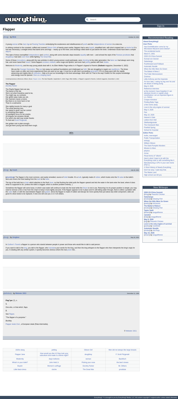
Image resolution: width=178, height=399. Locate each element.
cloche (54, 369)
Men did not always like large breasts (122, 350)
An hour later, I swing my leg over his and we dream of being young (159, 83)
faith (85, 69)
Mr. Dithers (122, 366)
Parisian (119, 55)
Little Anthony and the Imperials (156, 79)
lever (51, 183)
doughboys (10, 57)
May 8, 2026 (148, 86)
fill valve (120, 177)
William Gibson (149, 143)
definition (7, 293)
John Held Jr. (54, 362)
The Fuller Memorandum (153, 74)
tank (38, 179)
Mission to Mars (150, 148)
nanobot (147, 215)
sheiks (106, 62)
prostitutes (127, 55)
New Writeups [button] (160, 187)
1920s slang (20, 350)
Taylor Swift (148, 210)
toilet (66, 177)
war (40, 69)
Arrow (146, 153)
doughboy (88, 354)
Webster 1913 (20, 293)
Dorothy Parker (11, 86)
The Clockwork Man (151, 125)
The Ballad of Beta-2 (151, 71)
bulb (79, 177)
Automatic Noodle (150, 66)
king (25, 248)
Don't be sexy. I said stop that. (155, 170)
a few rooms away (151, 105)
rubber (97, 177)
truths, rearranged (150, 136)
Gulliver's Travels (13, 244)
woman (15, 44)
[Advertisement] (89, 7)
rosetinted (156, 226)
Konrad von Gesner (151, 59)
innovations (21, 60)
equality (83, 55)
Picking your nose (88, 362)
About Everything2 (150, 42)
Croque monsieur (150, 100)
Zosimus (147, 77)
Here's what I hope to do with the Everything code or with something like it (159, 159)
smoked (46, 62)
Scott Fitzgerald (20, 120)
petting (87, 62)
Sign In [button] (160, 26)
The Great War (45, 57)
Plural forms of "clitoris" (152, 156)
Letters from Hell (150, 120)
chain (27, 183)
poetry (147, 203)
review (147, 199)
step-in (8, 51)
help (146, 217)
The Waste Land (150, 172)
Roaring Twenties (38, 44)
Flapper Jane (37, 79)
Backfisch (122, 359)
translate (52, 248)
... (75, 250)
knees (28, 62)
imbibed (53, 62)
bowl (47, 179)
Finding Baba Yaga (151, 102)
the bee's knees (122, 362)
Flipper (11, 314)
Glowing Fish (157, 199)
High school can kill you (153, 175)
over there (25, 57)
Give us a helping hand (42, 75)
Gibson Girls (52, 48)
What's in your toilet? (20, 362)
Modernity (18, 66)
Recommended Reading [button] (160, 38)
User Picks (147, 44)
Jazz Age (26, 44)
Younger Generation (27, 69)
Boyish (20, 366)
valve (10, 192)
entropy (147, 141)
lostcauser (156, 203)
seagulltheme (158, 212)
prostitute (122, 369)
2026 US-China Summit (153, 56)
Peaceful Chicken (158, 194)
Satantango (148, 61)
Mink (14, 37)
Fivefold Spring (149, 127)
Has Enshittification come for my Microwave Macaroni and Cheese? (157, 48)
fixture (85, 188)
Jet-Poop (156, 230)
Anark (14, 170)
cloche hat (130, 48)
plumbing (10, 177)
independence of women (103, 44)
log (146, 221)
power (69, 250)
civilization (37, 73)
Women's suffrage (54, 366)
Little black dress (20, 369)
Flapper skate (11, 324)
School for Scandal (151, 130)
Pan (145, 112)
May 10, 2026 (149, 115)
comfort (46, 55)
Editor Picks (148, 133)
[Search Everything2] (113, 19)
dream (147, 212)
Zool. (18, 324)
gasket (47, 192)
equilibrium (115, 69)
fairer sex (113, 60)
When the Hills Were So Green (155, 69)
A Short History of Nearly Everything (157, 167)
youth (85, 44)
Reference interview (151, 89)
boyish (91, 48)
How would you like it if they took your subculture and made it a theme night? (54, 354)
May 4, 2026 (148, 110)
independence (34, 55)
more (160, 240)
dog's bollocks (54, 359)
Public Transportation (152, 138)
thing (6, 37)
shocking (86, 60)
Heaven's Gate (149, 117)
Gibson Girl (88, 350)
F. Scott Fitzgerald (122, 354)
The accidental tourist (152, 51)
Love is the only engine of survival (156, 107)
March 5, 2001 (149, 54)
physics (147, 151)
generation (94, 71)
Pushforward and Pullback (154, 64)
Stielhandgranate (150, 122)
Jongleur (15, 237)
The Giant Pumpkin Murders (154, 146)
